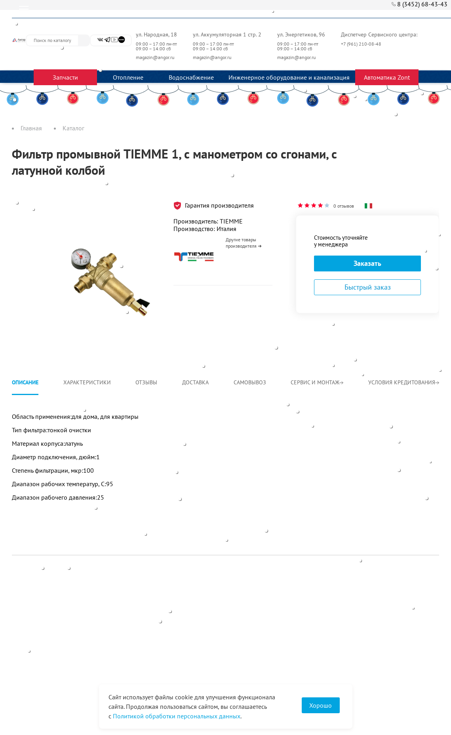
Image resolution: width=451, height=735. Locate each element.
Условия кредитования (403, 382)
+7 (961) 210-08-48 (361, 44)
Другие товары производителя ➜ (244, 243)
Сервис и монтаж (317, 382)
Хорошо (320, 705)
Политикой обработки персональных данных (176, 716)
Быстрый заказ (367, 287)
